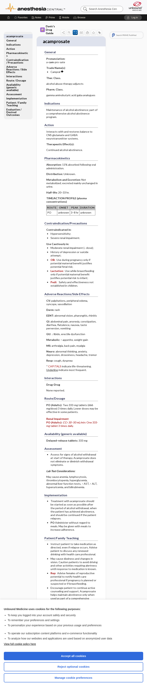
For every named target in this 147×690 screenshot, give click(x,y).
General (11, 36)
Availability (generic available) (13, 83)
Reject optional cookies (73, 666)
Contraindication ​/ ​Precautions (17, 57)
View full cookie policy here (20, 644)
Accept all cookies (73, 656)
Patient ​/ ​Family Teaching (16, 100)
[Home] (8, 17)
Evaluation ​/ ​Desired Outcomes (14, 108)
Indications (13, 40)
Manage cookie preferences (73, 677)
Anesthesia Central (35, 7)
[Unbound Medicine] (134, 6)
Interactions (14, 72)
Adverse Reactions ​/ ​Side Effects (16, 65)
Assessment (14, 90)
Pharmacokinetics (17, 50)
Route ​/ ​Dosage (16, 76)
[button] (80, 17)
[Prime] (50, 17)
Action (10, 44)
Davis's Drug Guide (47, 30)
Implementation (16, 94)
